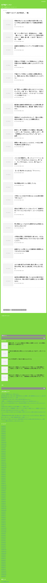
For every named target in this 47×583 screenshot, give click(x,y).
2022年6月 (3, 431)
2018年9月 (3, 512)
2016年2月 (3, 567)
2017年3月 (3, 544)
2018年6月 (3, 517)
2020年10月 (3, 467)
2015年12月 (3, 571)
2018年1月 (3, 526)
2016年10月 (3, 553)
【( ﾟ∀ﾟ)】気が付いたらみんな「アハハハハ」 (27, 170)
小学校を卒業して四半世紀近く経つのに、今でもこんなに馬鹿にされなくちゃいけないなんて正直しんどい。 (28, 238)
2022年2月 (3, 438)
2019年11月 (3, 487)
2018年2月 (3, 524)
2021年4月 (3, 456)
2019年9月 (3, 490)
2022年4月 (3, 435)
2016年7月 (3, 558)
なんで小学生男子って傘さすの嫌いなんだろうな (20, 359)
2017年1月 (3, 547)
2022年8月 (3, 428)
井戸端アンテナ (6, 5)
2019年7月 (3, 494)
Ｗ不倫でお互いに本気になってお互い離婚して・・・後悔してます (15, 406)
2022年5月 (3, 433)
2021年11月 (3, 444)
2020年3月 (3, 479)
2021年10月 (3, 445)
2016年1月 (3, 569)
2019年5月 (3, 497)
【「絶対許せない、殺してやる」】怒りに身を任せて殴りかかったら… (16, 399)
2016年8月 (3, 556)
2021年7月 (3, 451)
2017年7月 (3, 537)
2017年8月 (3, 535)
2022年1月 (3, 440)
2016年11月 (3, 551)
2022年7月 (3, 429)
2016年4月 (3, 563)
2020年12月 (3, 463)
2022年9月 (3, 426)
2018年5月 (3, 519)
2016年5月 (3, 562)
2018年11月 (3, 508)
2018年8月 (3, 513)
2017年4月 (3, 542)
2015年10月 (3, 574)
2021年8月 (3, 449)
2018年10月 (3, 510)
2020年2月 (3, 481)
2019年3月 (3, 501)
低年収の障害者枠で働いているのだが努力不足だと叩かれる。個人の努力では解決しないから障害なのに (28, 279)
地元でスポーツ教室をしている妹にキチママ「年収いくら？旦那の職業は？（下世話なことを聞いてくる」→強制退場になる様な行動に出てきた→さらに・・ (26, 368)
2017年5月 (3, 540)
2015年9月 (3, 576)
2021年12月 (3, 442)
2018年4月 (3, 521)
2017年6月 (3, 538)
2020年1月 (3, 483)
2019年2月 (3, 503)
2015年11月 (3, 572)
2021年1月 (3, 462)
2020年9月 (3, 469)
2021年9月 (3, 447)
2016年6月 (3, 560)
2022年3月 (3, 437)
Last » (24, 309)
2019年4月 (3, 499)
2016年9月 (3, 554)
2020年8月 (3, 470)
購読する (4, 335)
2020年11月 (3, 465)
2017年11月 (3, 529)
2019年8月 (3, 492)
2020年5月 (3, 476)
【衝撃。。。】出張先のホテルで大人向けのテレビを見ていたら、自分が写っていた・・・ (20, 401)
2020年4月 (3, 478)
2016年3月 (3, 565)
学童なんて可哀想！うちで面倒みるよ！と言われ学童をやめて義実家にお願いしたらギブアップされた (28, 63)
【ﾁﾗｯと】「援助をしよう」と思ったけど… (10, 394)
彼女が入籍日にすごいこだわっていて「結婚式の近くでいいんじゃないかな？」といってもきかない (28, 210)
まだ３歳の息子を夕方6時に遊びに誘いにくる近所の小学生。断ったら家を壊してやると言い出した (28, 266)
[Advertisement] (14, 298)
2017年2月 (3, 546)
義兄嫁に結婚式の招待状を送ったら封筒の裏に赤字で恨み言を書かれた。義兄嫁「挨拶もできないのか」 (28, 106)
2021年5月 (3, 454)
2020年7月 (3, 472)
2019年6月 (3, 495)
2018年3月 (3, 522)
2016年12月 (3, 549)
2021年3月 (3, 458)
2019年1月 (3, 504)
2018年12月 (3, 506)
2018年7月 (3, 515)
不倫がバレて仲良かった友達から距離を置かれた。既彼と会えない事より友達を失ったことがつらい (28, 76)
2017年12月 (3, 528)
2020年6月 (3, 474)
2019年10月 (3, 488)
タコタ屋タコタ (5, 581)
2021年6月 (3, 453)
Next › (21, 309)
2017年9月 (3, 533)
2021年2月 (3, 460)
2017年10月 (3, 531)
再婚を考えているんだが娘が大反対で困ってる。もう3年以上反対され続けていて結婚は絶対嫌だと (28, 22)
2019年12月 (3, 485)
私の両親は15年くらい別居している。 (25, 183)
